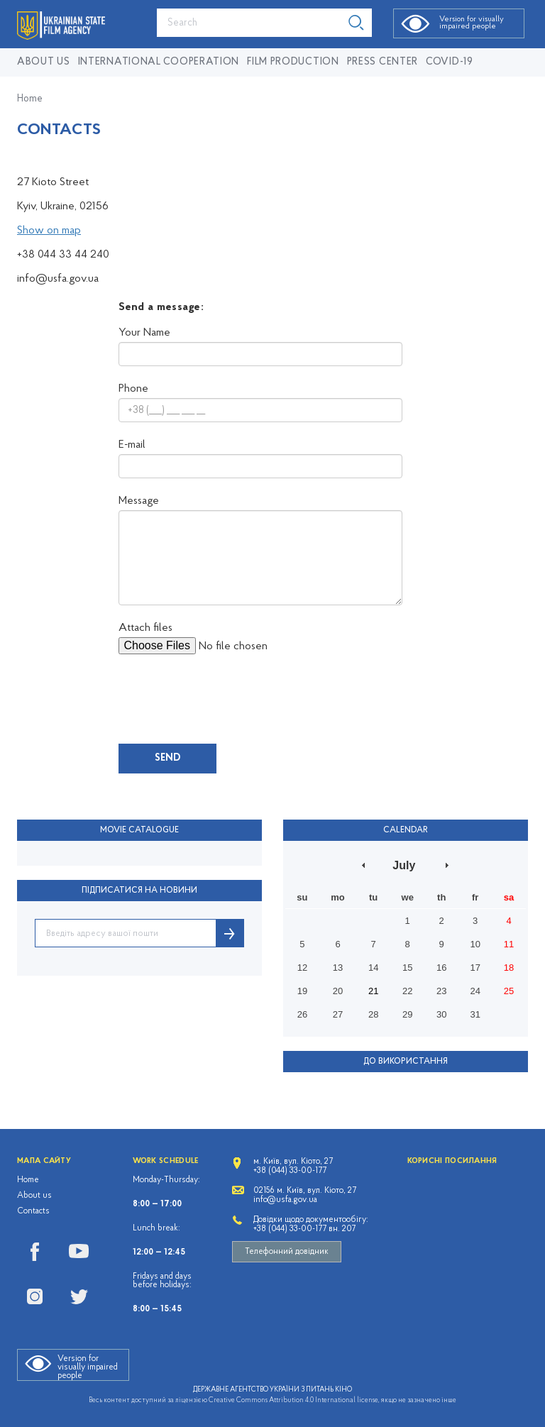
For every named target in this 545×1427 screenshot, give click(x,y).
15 (407, 967)
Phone (133, 389)
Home (30, 99)
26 (302, 1014)
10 (475, 944)
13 (338, 967)
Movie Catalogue (139, 830)
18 (509, 967)
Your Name (144, 332)
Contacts (33, 1211)
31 (475, 1014)
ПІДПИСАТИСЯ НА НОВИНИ (139, 890)
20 (338, 991)
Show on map (49, 230)
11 (509, 944)
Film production (293, 62)
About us (43, 62)
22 (407, 991)
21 (373, 991)
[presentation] (226, 699)
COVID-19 (449, 62)
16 (441, 967)
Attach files (145, 628)
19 (302, 991)
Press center (382, 62)
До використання (405, 1061)
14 (373, 967)
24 (475, 991)
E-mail (132, 445)
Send (167, 758)
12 (302, 967)
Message (139, 501)
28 (373, 1014)
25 (509, 991)
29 (407, 1014)
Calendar (405, 830)
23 (441, 991)
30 (441, 1014)
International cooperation (159, 62)
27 (338, 1014)
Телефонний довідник (287, 1251)
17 (475, 967)
